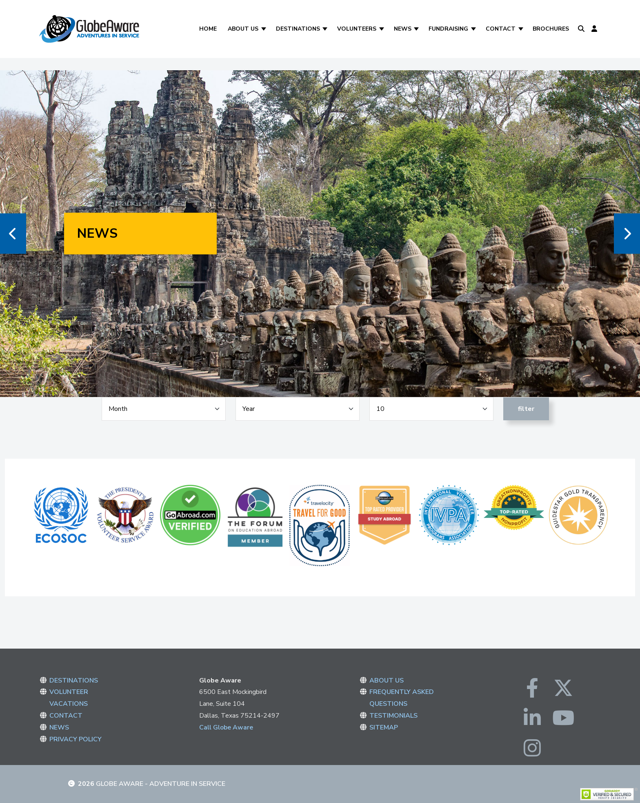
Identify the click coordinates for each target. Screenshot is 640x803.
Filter (526, 408)
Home (208, 29)
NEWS (59, 727)
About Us (243, 29)
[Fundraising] (474, 29)
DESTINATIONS (73, 680)
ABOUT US (386, 680)
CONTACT (65, 715)
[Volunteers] (382, 29)
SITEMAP (383, 727)
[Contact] (521, 29)
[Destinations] (326, 29)
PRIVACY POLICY (75, 739)
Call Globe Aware (226, 727)
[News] (417, 29)
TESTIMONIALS (393, 715)
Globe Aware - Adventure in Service (160, 783)
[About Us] (264, 29)
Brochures (551, 29)
